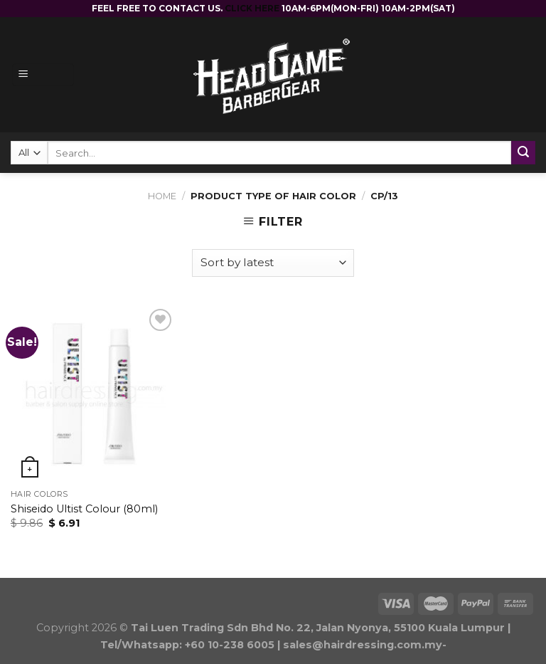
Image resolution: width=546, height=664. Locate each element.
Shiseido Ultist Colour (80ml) (84, 508)
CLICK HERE (253, 8)
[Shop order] (273, 263)
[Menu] (43, 75)
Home (162, 196)
